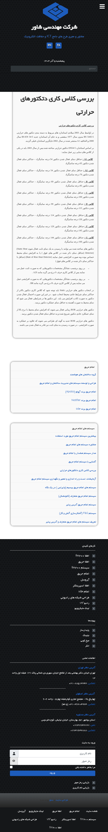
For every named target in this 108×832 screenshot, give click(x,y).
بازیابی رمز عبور (81, 782)
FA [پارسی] (58, 45)
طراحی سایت (62, 800)
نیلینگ (86, 635)
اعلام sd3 (83, 591)
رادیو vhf (84, 603)
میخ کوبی (84, 641)
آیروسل (85, 579)
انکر (87, 646)
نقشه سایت (92, 811)
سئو (51, 800)
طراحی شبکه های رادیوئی (75, 597)
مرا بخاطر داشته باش (85, 767)
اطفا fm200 (82, 555)
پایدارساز (84, 630)
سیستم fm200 (80, 567)
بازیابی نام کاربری (81, 788)
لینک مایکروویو (81, 608)
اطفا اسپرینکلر (81, 585)
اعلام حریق (83, 573)
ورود (52, 773)
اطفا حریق (83, 561)
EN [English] (49, 45)
